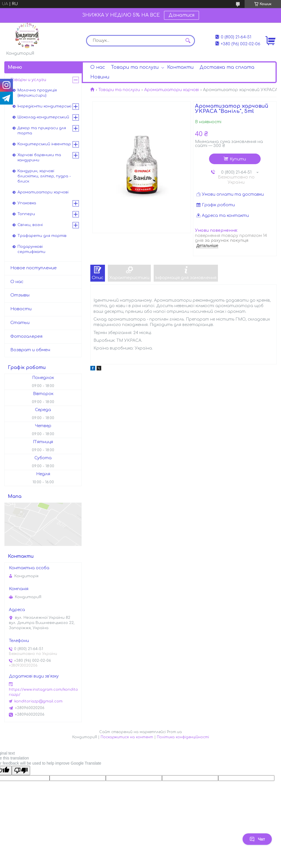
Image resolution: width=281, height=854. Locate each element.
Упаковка (26, 203)
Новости (21, 309)
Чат (257, 839)
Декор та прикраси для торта (41, 130)
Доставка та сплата (227, 67)
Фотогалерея (26, 336)
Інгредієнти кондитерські (44, 106)
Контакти (180, 67)
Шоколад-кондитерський (43, 117)
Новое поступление (33, 268)
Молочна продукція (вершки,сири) (37, 92)
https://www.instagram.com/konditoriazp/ (43, 692)
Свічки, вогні (30, 225)
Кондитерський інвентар (44, 144)
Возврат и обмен (30, 350)
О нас (97, 67)
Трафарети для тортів (42, 236)
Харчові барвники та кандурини (39, 157)
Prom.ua (174, 732)
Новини (99, 77)
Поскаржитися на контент (127, 737)
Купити (238, 159)
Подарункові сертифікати (31, 249)
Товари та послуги (135, 67)
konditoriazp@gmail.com (38, 701)
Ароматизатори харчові (171, 90)
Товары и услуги (28, 79)
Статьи (20, 322)
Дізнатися (181, 15)
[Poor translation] (21, 770)
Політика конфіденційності (183, 737)
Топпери (26, 214)
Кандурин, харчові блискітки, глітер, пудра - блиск (44, 176)
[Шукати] (188, 40)
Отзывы (20, 295)
